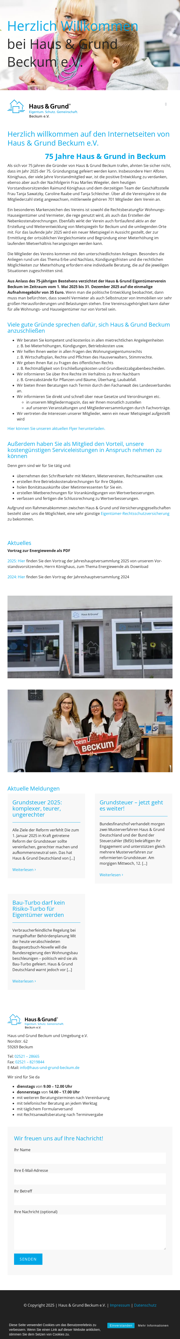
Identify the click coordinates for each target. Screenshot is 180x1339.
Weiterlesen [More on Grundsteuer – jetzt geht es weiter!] (110, 874)
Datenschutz (145, 1305)
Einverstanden (121, 1325)
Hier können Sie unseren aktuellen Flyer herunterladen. (56, 428)
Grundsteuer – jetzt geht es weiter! (131, 805)
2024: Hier (16, 576)
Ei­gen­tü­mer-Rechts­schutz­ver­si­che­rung (135, 513)
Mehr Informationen (153, 1325)
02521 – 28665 (27, 1056)
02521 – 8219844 (29, 1062)
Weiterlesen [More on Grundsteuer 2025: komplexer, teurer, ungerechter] (23, 874)
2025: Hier (16, 560)
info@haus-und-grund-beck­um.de (49, 1067)
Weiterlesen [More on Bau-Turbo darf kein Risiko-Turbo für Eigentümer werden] (23, 981)
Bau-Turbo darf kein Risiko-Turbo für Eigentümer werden (38, 908)
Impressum (120, 1305)
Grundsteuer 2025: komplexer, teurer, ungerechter (37, 808)
